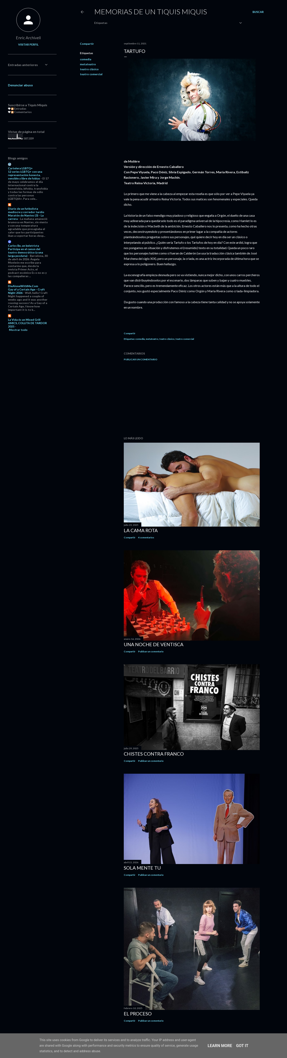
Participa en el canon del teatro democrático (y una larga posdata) (25, 252)
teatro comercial (91, 74)
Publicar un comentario (140, 359)
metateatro (88, 64)
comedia (85, 59)
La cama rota (141, 530)
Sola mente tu (142, 868)
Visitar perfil (28, 44)
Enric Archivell (28, 37)
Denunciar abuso (20, 85)
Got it (242, 1045)
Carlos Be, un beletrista (23, 245)
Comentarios (21, 112)
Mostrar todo (18, 329)
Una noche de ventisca (153, 644)
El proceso (138, 1013)
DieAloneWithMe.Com (23, 286)
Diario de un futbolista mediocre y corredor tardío (26, 210)
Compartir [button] (87, 43)
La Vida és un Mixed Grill (24, 319)
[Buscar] (258, 12)
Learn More (220, 1045)
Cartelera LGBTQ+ (20, 168)
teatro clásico (89, 69)
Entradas (18, 108)
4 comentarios (146, 537)
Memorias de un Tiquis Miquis (150, 11)
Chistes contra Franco (154, 754)
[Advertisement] (192, 399)
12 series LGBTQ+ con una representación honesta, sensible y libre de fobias (25, 175)
